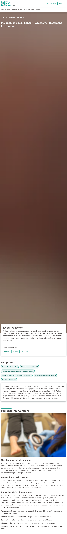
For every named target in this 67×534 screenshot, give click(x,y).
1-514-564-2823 (51, 4)
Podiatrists (29, 10)
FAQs (38, 10)
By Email (15, 351)
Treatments (17, 10)
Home (3, 17)
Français (62, 3)
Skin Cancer (20, 17)
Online (6, 351)
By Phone (25, 351)
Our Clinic (5, 10)
